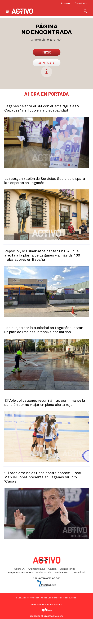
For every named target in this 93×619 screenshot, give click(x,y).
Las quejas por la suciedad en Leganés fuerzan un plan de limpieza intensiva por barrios (43, 330)
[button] (85, 11)
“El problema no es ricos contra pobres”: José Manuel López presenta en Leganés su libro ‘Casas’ (42, 477)
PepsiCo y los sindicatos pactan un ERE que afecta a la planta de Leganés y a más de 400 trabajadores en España (42, 255)
